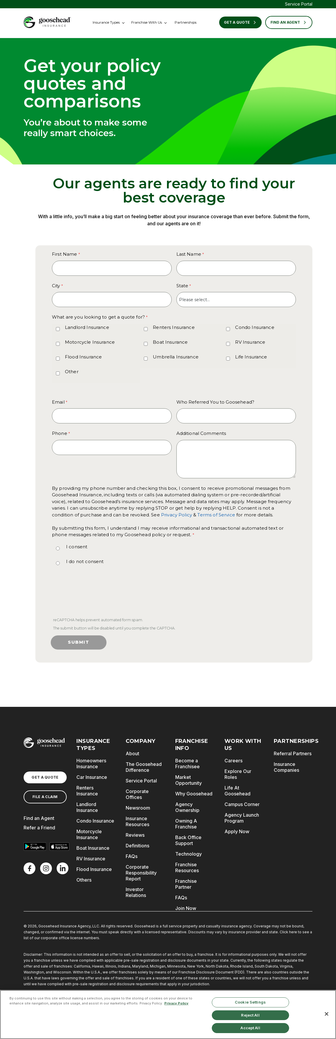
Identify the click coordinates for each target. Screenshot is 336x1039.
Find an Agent (39, 818)
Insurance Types (106, 22)
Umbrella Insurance (176, 357)
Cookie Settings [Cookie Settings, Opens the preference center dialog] (250, 1002)
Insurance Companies (286, 767)
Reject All (250, 1015)
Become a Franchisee (187, 763)
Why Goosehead (193, 794)
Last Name (188, 254)
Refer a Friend (39, 828)
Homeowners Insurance (91, 763)
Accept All (250, 1027)
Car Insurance (91, 777)
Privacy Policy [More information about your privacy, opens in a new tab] (176, 1003)
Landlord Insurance (87, 327)
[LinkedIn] (62, 868)
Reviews (135, 835)
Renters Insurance (174, 327)
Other (71, 371)
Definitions (137, 846)
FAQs (131, 856)
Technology (188, 854)
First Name (64, 254)
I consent (76, 546)
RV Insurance (250, 342)
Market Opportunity (188, 780)
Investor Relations (136, 892)
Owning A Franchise (186, 824)
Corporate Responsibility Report (141, 873)
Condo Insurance (254, 327)
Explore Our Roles (237, 774)
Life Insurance (251, 357)
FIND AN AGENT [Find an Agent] (289, 22)
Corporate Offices (137, 794)
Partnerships (185, 22)
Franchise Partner (186, 884)
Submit (78, 642)
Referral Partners (293, 753)
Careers (233, 761)
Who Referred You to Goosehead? (215, 402)
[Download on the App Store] (60, 846)
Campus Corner (242, 804)
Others (83, 880)
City (56, 285)
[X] (46, 868)
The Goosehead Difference (144, 767)
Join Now (185, 908)
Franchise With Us (146, 22)
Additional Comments (201, 433)
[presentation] (96, 596)
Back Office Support (188, 840)
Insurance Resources (137, 821)
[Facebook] (29, 868)
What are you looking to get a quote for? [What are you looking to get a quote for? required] (98, 317)
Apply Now (236, 831)
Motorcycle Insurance (90, 342)
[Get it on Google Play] (35, 846)
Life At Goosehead (237, 791)
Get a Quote (240, 22)
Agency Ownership (187, 807)
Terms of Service (216, 515)
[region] (168, 1014)
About (132, 753)
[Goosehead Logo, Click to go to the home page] (47, 22)
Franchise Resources (187, 867)
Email (58, 402)
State (182, 285)
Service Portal (298, 3)
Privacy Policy (176, 515)
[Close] (326, 1013)
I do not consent (85, 561)
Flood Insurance (83, 357)
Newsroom (138, 808)
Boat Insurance (170, 342)
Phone (59, 433)
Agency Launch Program (241, 818)
